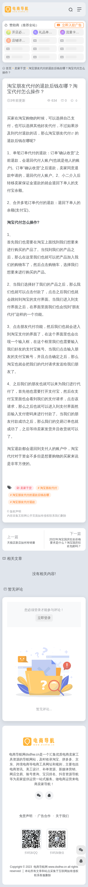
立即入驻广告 (69, 25)
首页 (8, 68)
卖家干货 (20, 68)
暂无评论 (15, 589)
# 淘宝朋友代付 (47, 488)
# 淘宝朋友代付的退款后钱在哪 (29, 495)
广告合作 (44, 816)
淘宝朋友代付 (59, 133)
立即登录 (44, 618)
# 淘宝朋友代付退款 (22, 502)
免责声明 (25, 816)
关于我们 (62, 816)
